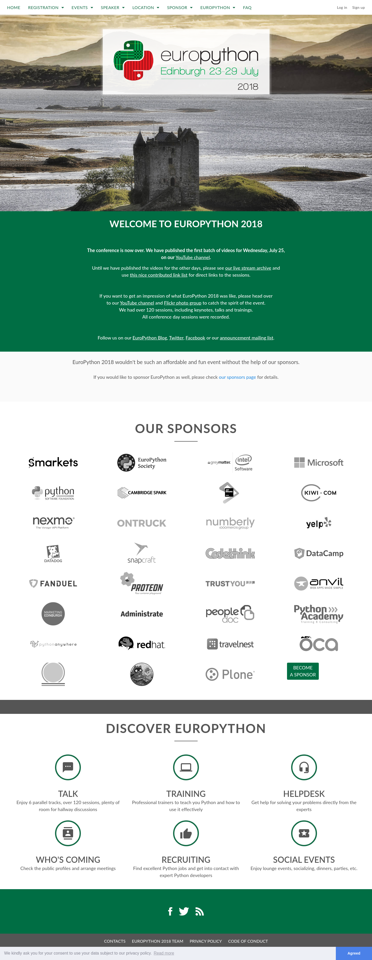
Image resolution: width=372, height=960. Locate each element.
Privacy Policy (206, 941)
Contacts (115, 941)
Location (145, 7)
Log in (342, 7)
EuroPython (217, 7)
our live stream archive (248, 268)
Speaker (113, 7)
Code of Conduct (248, 941)
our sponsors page (237, 377)
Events (82, 7)
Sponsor (180, 7)
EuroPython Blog (150, 338)
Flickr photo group (183, 303)
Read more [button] (164, 953)
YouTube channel (193, 257)
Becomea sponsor (303, 671)
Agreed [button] (353, 953)
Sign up (358, 7)
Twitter (176, 338)
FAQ (247, 7)
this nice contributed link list (159, 275)
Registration (46, 7)
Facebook (195, 338)
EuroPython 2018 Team (157, 941)
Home (13, 7)
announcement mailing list (246, 338)
